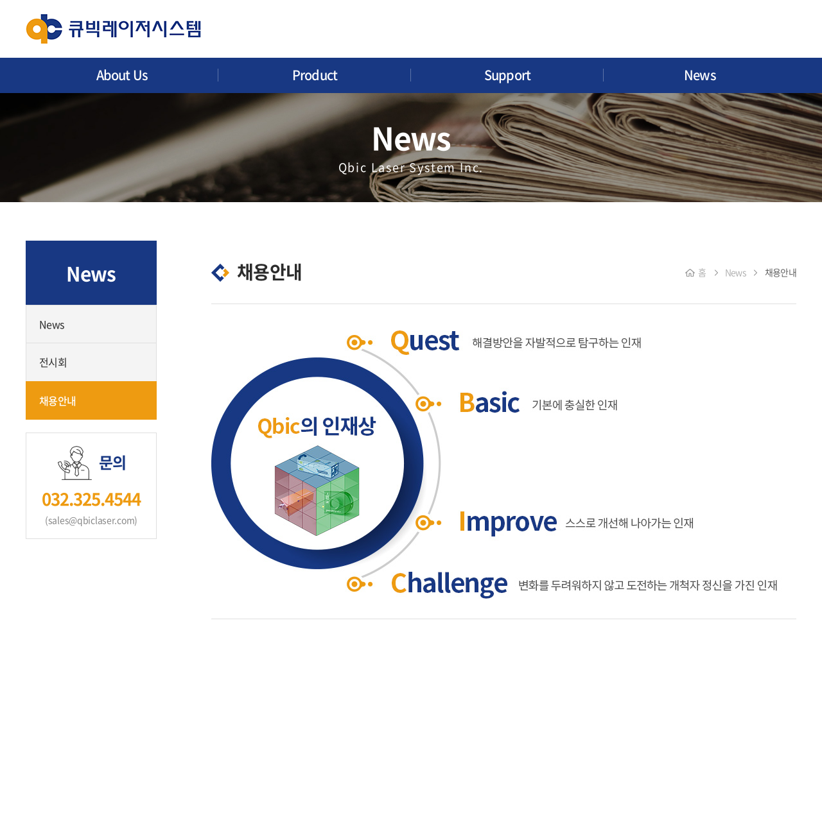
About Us (122, 74)
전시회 (53, 362)
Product (314, 74)
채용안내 (57, 400)
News (700, 74)
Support (507, 74)
